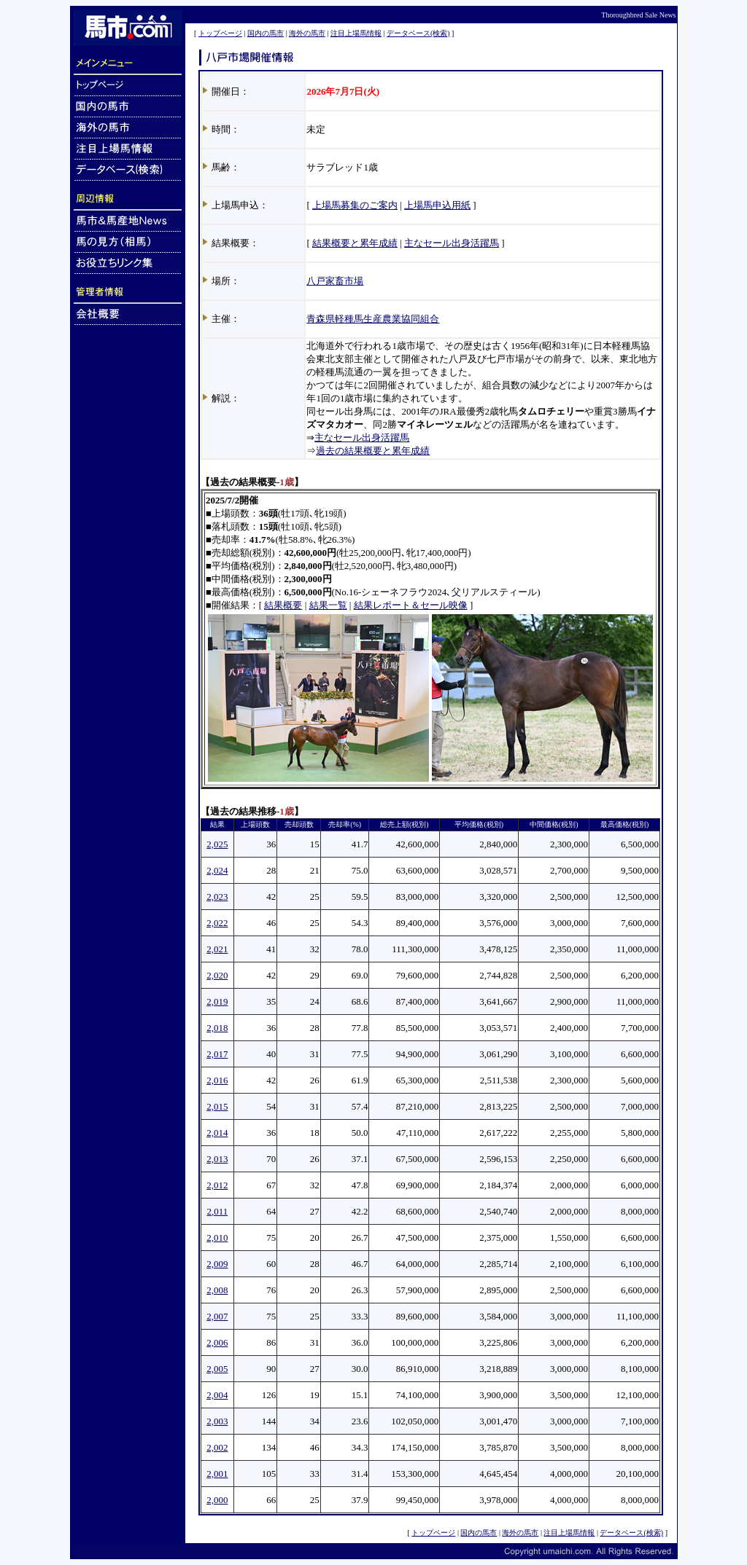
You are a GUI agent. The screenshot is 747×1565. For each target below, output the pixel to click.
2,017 (217, 1053)
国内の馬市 (265, 33)
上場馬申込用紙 (437, 205)
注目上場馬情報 (356, 33)
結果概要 (283, 605)
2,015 (217, 1106)
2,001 (217, 1473)
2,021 (217, 949)
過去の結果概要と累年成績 (373, 450)
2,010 (217, 1237)
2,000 (217, 1499)
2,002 (217, 1447)
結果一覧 (328, 605)
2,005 (217, 1368)
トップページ (220, 33)
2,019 (217, 1001)
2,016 (217, 1080)
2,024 (217, 870)
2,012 (217, 1185)
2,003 (217, 1421)
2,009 (217, 1263)
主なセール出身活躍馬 (451, 243)
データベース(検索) (418, 33)
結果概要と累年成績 (355, 243)
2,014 (217, 1132)
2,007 (217, 1316)
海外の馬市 (307, 33)
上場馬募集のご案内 (355, 205)
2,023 (217, 896)
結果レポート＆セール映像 (411, 605)
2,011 (217, 1211)
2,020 (217, 975)
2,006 (217, 1342)
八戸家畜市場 (334, 280)
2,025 (217, 844)
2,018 (217, 1027)
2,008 (217, 1289)
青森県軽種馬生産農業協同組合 (372, 318)
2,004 (217, 1394)
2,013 (217, 1158)
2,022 (217, 922)
